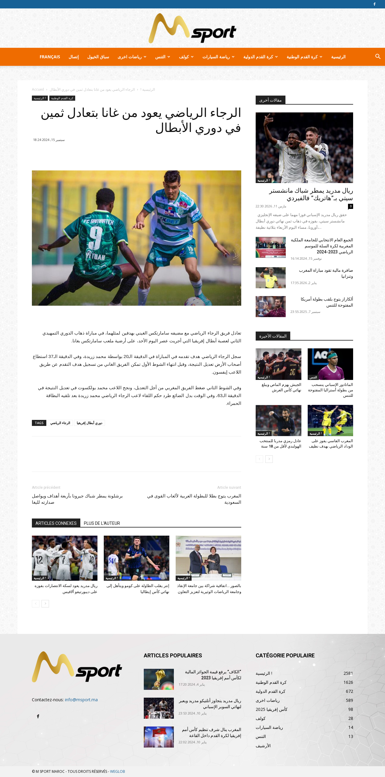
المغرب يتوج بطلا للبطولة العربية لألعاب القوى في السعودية (194, 499)
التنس (162, 57)
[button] (378, 57)
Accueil (38, 89)
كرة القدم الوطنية (304, 57)
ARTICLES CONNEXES (56, 523)
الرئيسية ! (147, 89)
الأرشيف (263, 745)
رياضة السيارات (218, 57)
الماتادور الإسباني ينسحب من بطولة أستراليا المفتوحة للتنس (330, 390)
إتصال (74, 57)
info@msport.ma (81, 699)
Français (50, 57)
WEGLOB (117, 771)
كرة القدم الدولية (260, 57)
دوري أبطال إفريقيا (89, 423)
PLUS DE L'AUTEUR (102, 523)
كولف (186, 57)
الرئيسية (338, 57)
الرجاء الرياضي (60, 423)
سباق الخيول (98, 57)
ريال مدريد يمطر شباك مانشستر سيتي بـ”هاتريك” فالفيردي (311, 194)
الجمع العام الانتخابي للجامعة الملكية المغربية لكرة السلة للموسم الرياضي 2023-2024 (322, 245)
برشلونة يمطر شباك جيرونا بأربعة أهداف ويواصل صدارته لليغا (77, 499)
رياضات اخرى (132, 57)
